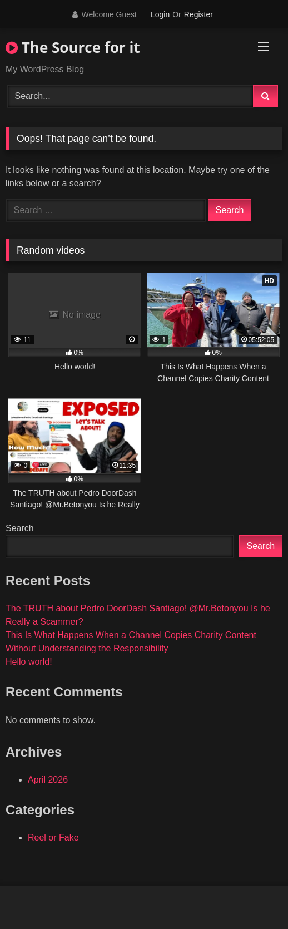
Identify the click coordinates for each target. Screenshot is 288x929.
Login (160, 14)
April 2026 (48, 779)
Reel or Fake (53, 837)
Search (20, 528)
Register (198, 14)
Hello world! (29, 661)
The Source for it (73, 47)
